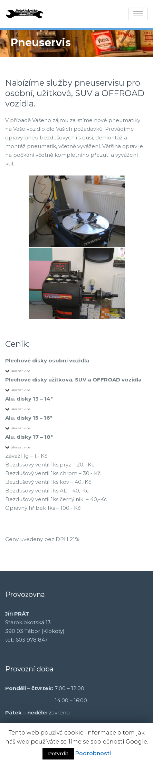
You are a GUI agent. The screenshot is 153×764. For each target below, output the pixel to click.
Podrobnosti (93, 753)
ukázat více (20, 371)
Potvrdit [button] (58, 753)
